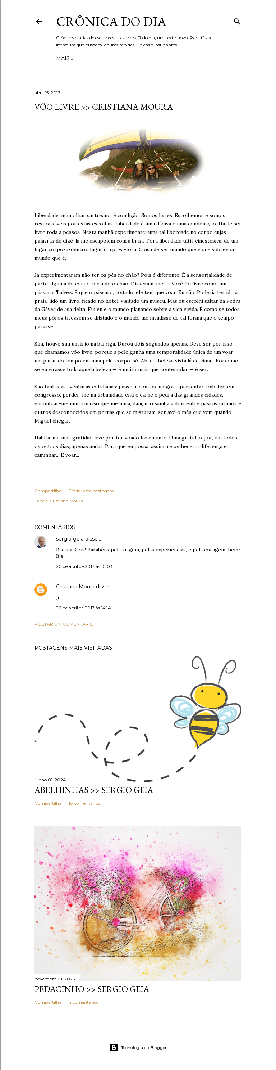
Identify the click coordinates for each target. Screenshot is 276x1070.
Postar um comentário (64, 624)
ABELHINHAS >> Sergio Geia (93, 789)
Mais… (130, 58)
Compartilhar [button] (48, 490)
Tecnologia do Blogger (138, 1047)
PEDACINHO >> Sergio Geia (91, 988)
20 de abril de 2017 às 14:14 (83, 607)
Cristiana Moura (66, 501)
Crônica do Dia (111, 21)
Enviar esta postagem (91, 490)
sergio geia (70, 539)
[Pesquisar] (237, 20)
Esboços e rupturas (87, 58)
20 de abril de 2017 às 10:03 (84, 566)
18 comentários (84, 803)
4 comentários (83, 1002)
